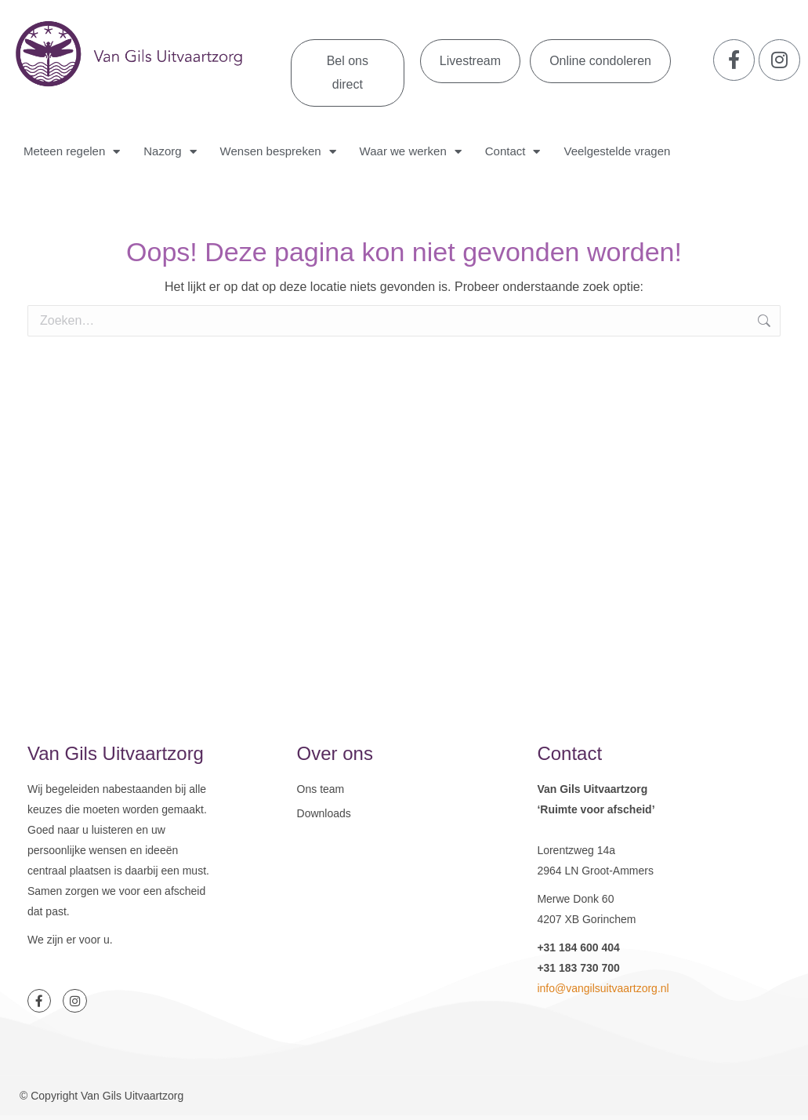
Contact (513, 151)
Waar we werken (411, 151)
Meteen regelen (72, 151)
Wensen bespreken (278, 151)
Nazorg (169, 151)
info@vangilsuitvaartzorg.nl (603, 988)
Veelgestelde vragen (616, 151)
